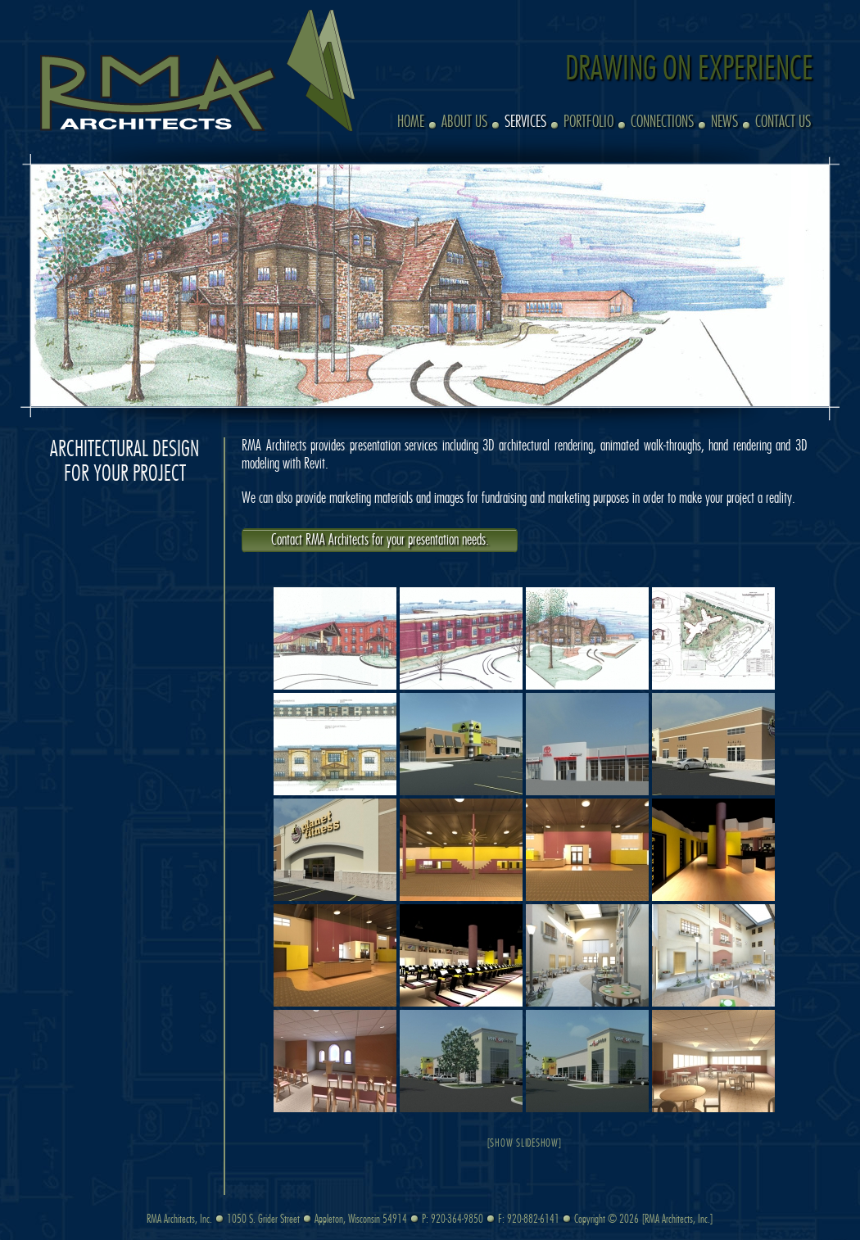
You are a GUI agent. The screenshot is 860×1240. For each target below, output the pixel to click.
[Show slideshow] (525, 1143)
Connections (662, 122)
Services (525, 122)
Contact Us (783, 122)
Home (410, 122)
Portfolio (588, 122)
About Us (464, 122)
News (724, 122)
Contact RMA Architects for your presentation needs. (380, 540)
